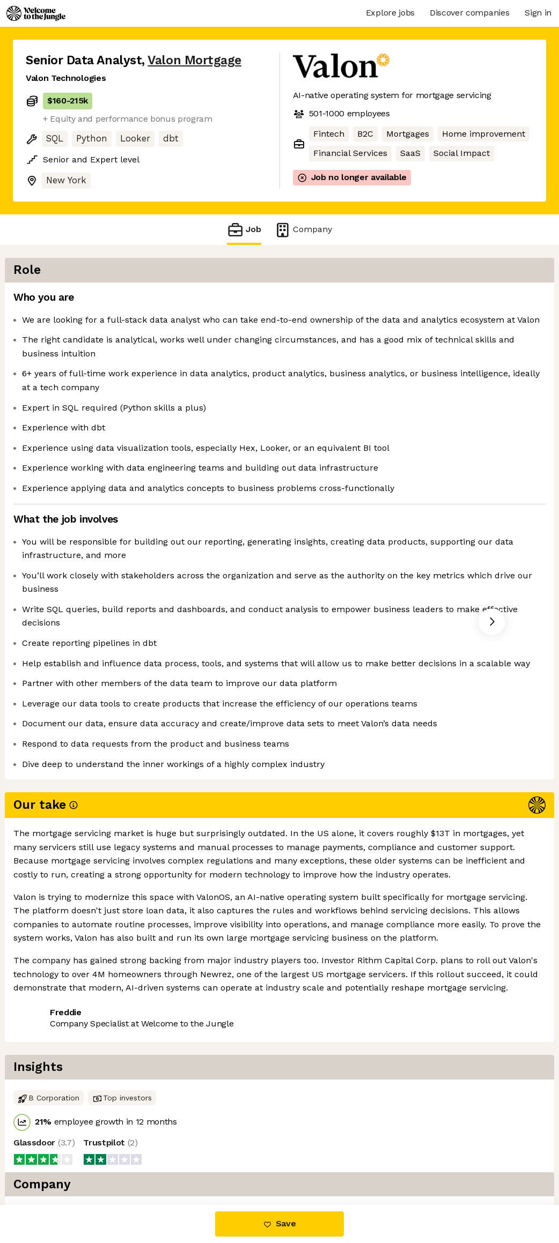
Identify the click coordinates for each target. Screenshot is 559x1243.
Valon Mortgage (194, 60)
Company (303, 230)
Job (244, 230)
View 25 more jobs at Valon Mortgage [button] (177, 1039)
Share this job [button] (55, 1039)
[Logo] (35, 13)
